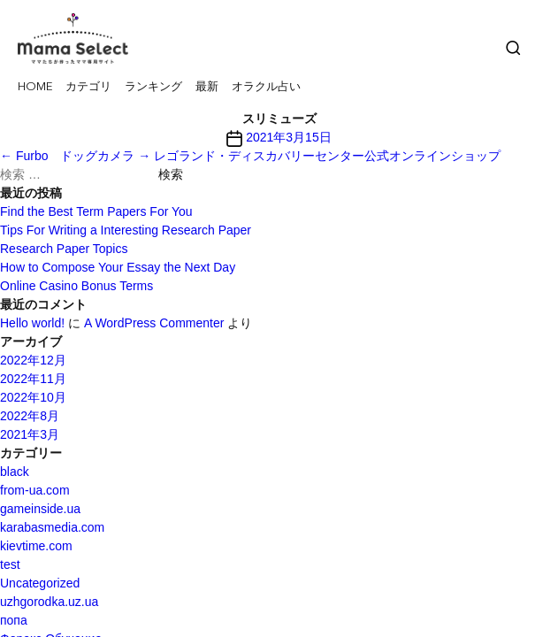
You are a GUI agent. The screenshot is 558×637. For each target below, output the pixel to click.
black (14, 471)
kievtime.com (36, 546)
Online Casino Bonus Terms (76, 286)
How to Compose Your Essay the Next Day (117, 267)
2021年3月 (29, 434)
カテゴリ (88, 87)
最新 (206, 87)
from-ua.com (35, 490)
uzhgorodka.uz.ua (49, 602)
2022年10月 (33, 397)
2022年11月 (33, 379)
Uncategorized (40, 583)
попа (13, 620)
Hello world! (32, 323)
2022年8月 (29, 416)
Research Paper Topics (63, 249)
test (10, 564)
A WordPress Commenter (154, 323)
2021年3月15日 (289, 137)
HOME (35, 87)
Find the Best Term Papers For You (96, 211)
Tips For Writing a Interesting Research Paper (125, 230)
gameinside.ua (40, 509)
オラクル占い (266, 87)
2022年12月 (33, 360)
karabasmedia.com (52, 527)
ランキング (153, 87)
